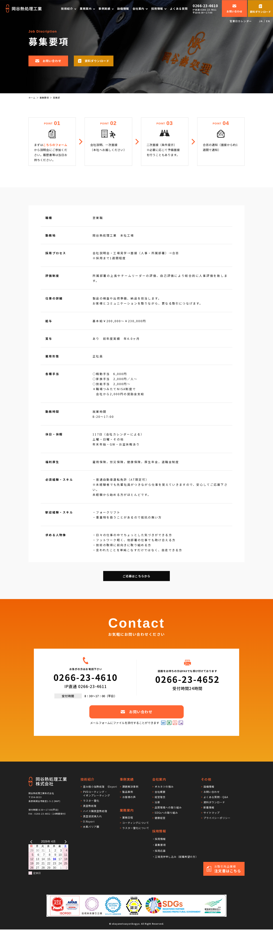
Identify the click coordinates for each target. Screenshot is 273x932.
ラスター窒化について (135, 828)
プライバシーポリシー (217, 818)
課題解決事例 (130, 786)
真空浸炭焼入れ (92, 816)
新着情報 (208, 807)
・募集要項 (159, 845)
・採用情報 (159, 839)
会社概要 (160, 792)
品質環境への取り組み (168, 807)
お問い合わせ (211, 792)
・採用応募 (159, 851)
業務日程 (127, 817)
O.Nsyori (89, 821)
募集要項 (44, 97)
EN (268, 21)
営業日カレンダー (241, 21)
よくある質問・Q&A (215, 797)
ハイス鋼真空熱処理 (95, 811)
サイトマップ (211, 812)
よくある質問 (179, 8)
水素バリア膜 (91, 826)
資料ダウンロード (214, 802)
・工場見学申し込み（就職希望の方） (175, 856)
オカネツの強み (164, 786)
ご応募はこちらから (137, 576)
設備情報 (123, 8)
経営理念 (160, 797)
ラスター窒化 (91, 800)
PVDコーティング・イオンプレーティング (96, 793)
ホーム (31, 97)
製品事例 (127, 792)
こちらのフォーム (55, 145)
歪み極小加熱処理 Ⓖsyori (100, 786)
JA (261, 21)
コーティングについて (135, 822)
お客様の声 (129, 797)
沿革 (157, 802)
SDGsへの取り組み (166, 812)
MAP (57, 801)
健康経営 (160, 818)
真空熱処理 (90, 806)
